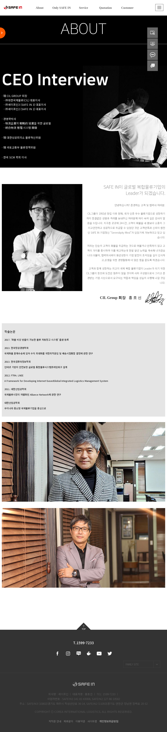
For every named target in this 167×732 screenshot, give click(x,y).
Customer (127, 7)
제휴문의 (68, 721)
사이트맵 (92, 721)
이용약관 (80, 721)
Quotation (105, 7)
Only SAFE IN (61, 7)
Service (83, 7)
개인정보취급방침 (108, 721)
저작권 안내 (55, 721)
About (40, 7)
